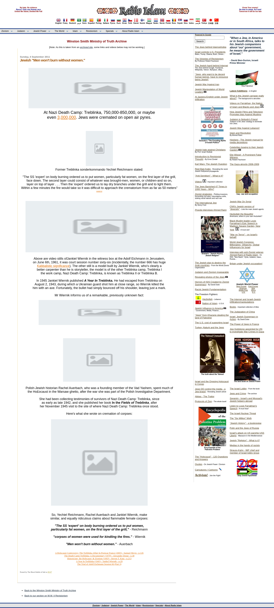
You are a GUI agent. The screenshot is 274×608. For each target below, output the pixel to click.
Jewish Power (39, 31)
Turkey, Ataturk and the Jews (209, 327)
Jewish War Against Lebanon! (244, 128)
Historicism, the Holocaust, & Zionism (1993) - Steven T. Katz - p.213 (99, 558)
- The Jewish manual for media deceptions (246, 141)
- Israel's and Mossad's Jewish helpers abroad (246, 399)
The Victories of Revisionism (209, 58)
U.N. (243, 292)
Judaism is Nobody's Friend (243, 119)
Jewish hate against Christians (210, 149)
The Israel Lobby (238, 388)
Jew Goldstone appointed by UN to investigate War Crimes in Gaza (247, 330)
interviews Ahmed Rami (210, 210)
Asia (253, 288)
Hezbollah (207, 299)
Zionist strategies (203, 194)
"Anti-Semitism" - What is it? (209, 175)
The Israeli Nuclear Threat (243, 413)
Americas (243, 288)
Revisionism (92, 31)
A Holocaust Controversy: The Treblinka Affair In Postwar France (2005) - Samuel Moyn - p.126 (99, 553)
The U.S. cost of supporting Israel (212, 322)
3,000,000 (66, 117)
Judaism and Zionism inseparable (212, 272)
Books (233, 307)
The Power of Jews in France (244, 324)
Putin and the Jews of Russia (244, 428)
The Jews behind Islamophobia (210, 47)
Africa (253, 290)
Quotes (198, 464)
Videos (198, 181)
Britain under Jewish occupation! (246, 263)
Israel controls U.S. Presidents (210, 52)
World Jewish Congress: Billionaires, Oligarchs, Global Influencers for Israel (244, 245)
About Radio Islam (130, 31)
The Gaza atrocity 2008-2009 (244, 164)
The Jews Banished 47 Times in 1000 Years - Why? (211, 188)
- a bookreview (245, 423)
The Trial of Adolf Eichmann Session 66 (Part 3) (99, 564)
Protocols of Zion (203, 401)
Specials (110, 31)
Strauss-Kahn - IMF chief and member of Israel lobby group (244, 451)
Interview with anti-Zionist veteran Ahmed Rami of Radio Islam (246, 253)
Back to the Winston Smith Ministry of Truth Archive (50, 590)
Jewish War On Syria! (240, 201)
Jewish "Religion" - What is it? (245, 440)
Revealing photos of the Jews (210, 277)
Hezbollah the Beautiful (241, 214)
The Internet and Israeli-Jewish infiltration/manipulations (245, 300)
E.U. (253, 292)
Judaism (21, 31)
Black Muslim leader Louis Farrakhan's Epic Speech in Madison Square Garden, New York (245, 225)
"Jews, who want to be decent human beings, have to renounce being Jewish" (211, 77)
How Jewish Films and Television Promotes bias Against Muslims (246, 113)
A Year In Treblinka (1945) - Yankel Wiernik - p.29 (99, 561)
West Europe (241, 286)
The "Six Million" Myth (241, 418)
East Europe (253, 286)
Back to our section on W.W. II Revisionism (46, 595)
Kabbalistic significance (53, 266)
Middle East (243, 290)
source (99, 191)
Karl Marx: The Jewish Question (211, 164)
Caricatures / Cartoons (206, 469)
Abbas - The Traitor (204, 396)
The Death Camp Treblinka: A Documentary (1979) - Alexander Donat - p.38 (99, 555)
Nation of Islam (209, 303)
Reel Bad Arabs (203, 169)
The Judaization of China (242, 311)
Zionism (5, 31)
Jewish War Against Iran (207, 84)
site (86, 47)
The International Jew (206, 203)
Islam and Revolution (240, 133)
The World (59, 31)
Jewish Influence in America (209, 308)
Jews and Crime (238, 393)
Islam (75, 31)
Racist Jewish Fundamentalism (210, 289)
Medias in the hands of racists (245, 445)
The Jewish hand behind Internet (211, 65)
